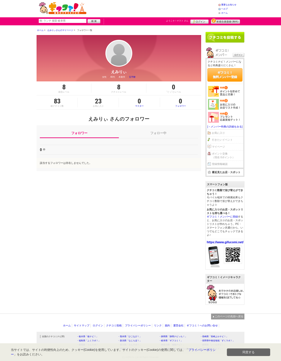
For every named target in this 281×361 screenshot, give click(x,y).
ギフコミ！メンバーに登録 (222, 216)
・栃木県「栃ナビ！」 (87, 336)
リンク (158, 325)
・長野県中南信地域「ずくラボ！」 (217, 340)
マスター (139, 102)
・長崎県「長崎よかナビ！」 (214, 336)
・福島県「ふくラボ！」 (88, 340)
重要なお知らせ (228, 4)
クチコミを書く (224, 37)
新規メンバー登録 (225, 21)
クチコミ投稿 (114, 325)
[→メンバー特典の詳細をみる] (225, 126)
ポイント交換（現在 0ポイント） (223, 155)
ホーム (224, 13)
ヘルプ (224, 9)
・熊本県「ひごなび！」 (130, 336)
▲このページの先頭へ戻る (227, 316)
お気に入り (218, 132)
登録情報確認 (220, 164)
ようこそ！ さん (177, 20)
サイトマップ (81, 325)
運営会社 (178, 325)
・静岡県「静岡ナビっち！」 (173, 336)
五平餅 (132, 77)
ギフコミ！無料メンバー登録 (225, 75)
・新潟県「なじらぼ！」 (130, 340)
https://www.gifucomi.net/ (225, 242)
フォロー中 (158, 133)
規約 (167, 325)
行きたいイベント (222, 139)
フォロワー (180, 102)
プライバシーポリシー (138, 325)
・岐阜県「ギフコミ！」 (171, 340)
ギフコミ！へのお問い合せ (202, 325)
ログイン (199, 21)
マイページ (218, 146)
